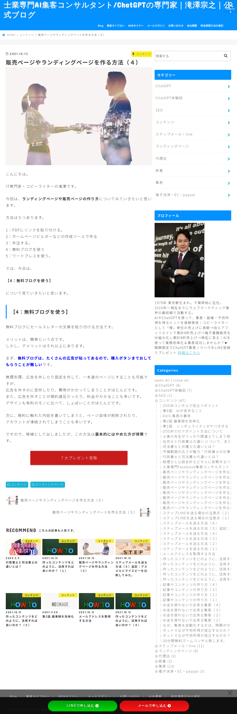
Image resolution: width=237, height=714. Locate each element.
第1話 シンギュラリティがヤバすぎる (195, 423)
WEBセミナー (136, 25)
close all (181, 377)
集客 (159, 180)
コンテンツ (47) (172, 398)
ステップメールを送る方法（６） (190, 520)
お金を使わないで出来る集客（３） (192, 607)
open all (162, 377)
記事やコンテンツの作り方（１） (190, 597)
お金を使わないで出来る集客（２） (192, 612)
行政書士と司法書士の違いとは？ (190, 454)
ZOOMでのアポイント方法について (192, 428)
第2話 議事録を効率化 (181, 418)
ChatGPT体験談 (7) (175, 387)
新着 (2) (165, 658)
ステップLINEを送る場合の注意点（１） (197, 515)
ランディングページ (49, 485)
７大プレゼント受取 (79, 458)
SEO (159, 109)
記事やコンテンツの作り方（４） (190, 581)
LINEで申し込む (83, 706)
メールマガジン (156, 25)
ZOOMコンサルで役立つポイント (190, 403)
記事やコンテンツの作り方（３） (190, 587)
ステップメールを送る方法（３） (190, 535)
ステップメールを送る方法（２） (190, 541)
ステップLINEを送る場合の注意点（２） (197, 510)
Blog (100, 25)
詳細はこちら (189, 350)
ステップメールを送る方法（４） (190, 530)
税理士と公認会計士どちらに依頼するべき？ (200, 459)
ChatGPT (163, 85)
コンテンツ (19, 485)
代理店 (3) (167, 653)
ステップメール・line (174, 133)
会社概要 (192, 25)
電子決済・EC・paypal (175, 192)
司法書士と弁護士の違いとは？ (189, 444)
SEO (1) (165, 393)
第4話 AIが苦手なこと (182, 408)
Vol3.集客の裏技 (176, 413)
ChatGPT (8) (170, 382)
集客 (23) (167, 663)
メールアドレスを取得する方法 (189, 551)
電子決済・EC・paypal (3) (181, 668)
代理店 (161, 156)
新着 (159, 168)
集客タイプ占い (116, 25)
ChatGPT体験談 (169, 97)
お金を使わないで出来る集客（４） (192, 602)
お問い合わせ (175, 25)
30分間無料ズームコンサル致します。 (194, 638)
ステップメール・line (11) (181, 643)
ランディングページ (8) (178, 648)
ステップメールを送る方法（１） (190, 546)
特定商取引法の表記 (212, 25)
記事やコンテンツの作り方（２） (190, 592)
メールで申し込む (154, 706)
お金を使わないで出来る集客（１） (192, 617)
